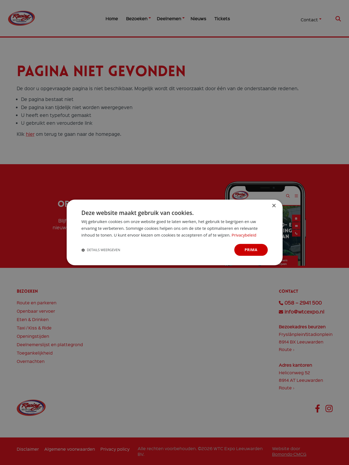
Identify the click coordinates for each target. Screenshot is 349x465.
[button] (101, 250)
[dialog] (175, 232)
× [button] (274, 206)
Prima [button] (251, 249)
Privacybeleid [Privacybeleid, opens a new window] (244, 235)
